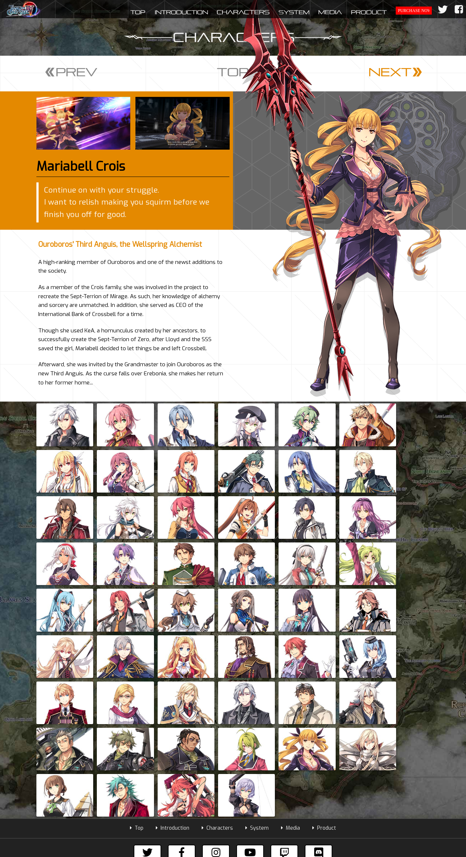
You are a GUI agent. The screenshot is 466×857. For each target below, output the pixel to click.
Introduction (172, 678)
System (257, 678)
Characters (217, 678)
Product (324, 678)
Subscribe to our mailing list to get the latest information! (233, 727)
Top (136, 678)
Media (290, 678)
